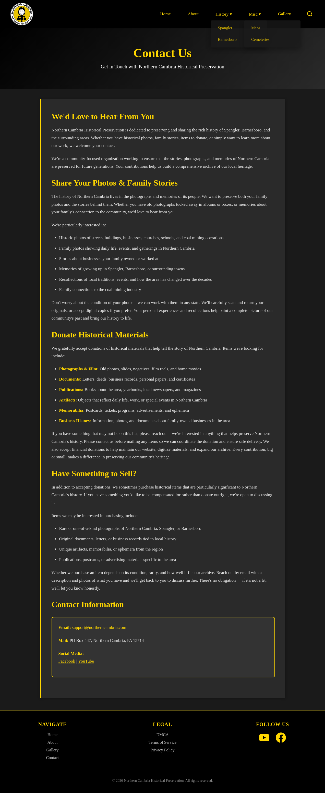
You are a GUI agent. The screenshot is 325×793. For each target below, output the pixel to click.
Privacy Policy (163, 750)
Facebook (66, 661)
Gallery (284, 13)
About (193, 13)
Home (166, 13)
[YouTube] (264, 738)
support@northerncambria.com (99, 627)
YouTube (86, 661)
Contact (52, 757)
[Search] (310, 14)
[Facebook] (281, 738)
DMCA (162, 735)
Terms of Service (162, 742)
